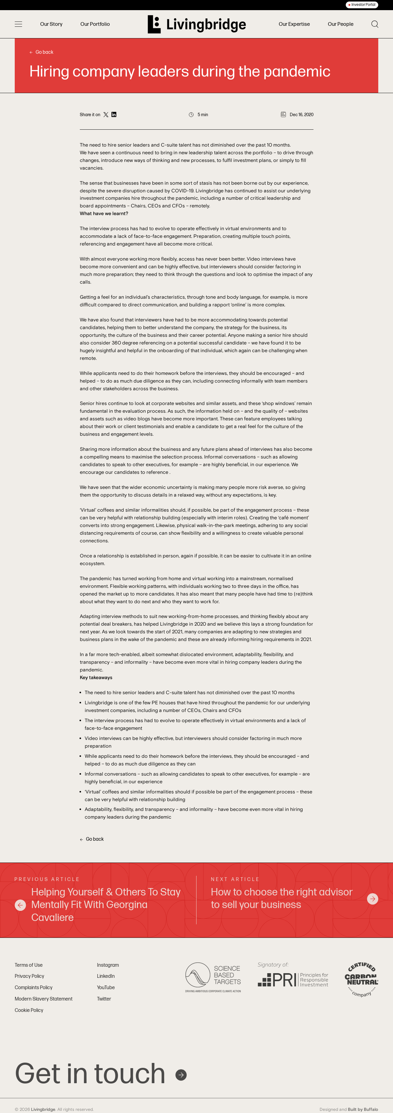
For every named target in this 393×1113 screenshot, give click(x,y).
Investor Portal (363, 4)
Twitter (104, 999)
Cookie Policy (29, 1010)
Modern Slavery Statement (43, 999)
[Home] (197, 24)
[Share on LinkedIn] (113, 115)
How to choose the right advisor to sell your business (295, 898)
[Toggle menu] (18, 24)
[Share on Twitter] (105, 115)
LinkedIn (106, 976)
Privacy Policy (29, 976)
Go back (41, 52)
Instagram (108, 965)
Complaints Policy (34, 988)
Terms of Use (29, 965)
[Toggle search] (375, 24)
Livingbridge (43, 1109)
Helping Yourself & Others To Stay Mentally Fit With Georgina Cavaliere (97, 905)
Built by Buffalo (363, 1109)
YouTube (106, 988)
